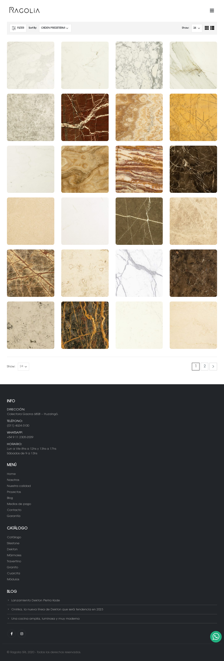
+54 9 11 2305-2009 (20, 437)
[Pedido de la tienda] (55, 28)
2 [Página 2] (205, 366)
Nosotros (13, 480)
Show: (185, 28)
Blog (10, 498)
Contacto (14, 510)
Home (11, 474)
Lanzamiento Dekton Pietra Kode (35, 600)
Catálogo (14, 537)
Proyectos (14, 492)
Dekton (12, 549)
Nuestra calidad (19, 486)
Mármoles (14, 555)
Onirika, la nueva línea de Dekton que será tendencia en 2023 (57, 609)
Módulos (13, 579)
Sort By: (33, 28)
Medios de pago (19, 504)
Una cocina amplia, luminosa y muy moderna (45, 618)
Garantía (13, 516)
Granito (12, 567)
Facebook (11, 634)
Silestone (13, 543)
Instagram (22, 634)
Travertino (14, 561)
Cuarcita (13, 573)
